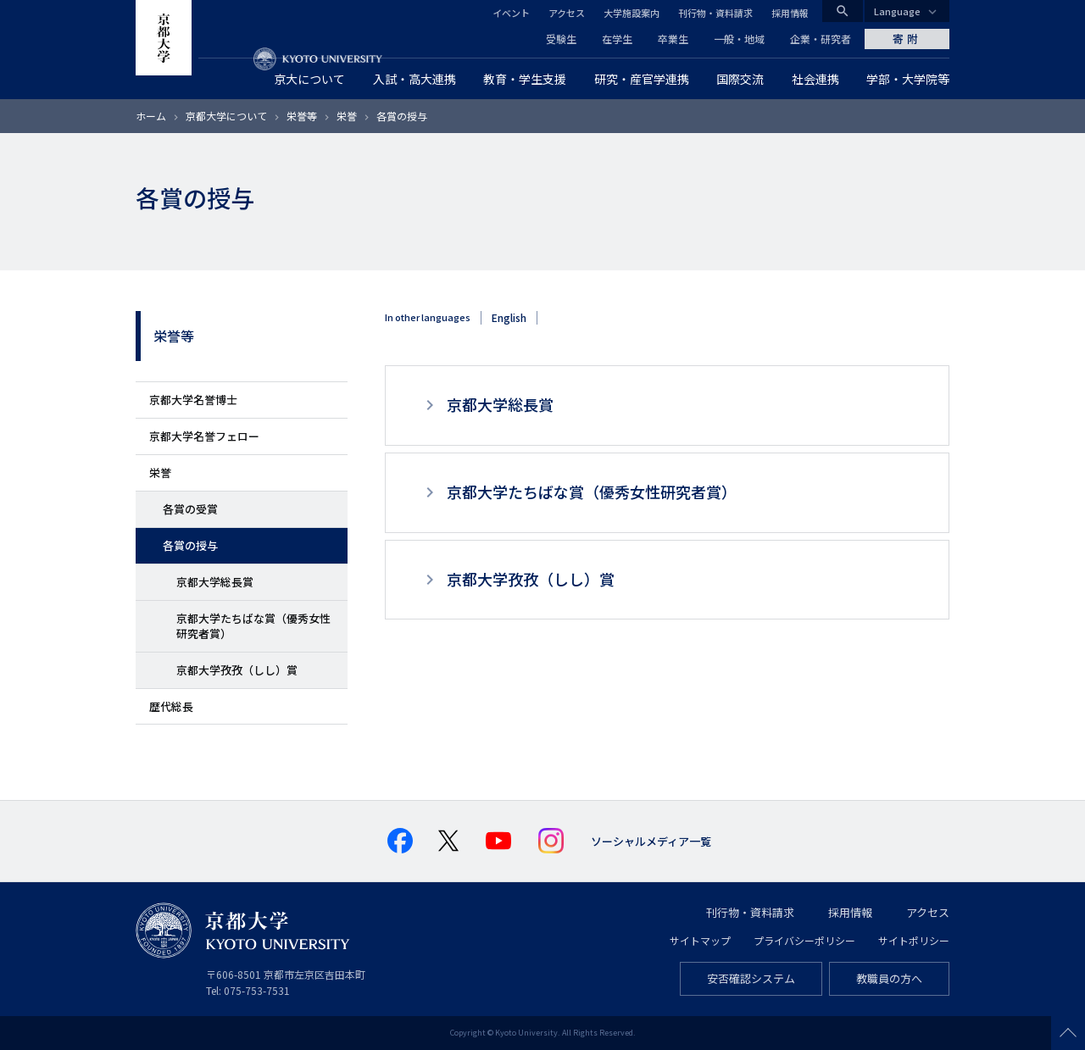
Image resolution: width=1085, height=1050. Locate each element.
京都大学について (226, 115)
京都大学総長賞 (214, 582)
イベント (511, 12)
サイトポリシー (913, 940)
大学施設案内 (631, 12)
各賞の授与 (190, 545)
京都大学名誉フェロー (204, 436)
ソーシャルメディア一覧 (651, 841)
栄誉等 (302, 115)
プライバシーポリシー (804, 940)
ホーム (151, 115)
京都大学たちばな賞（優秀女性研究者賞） (253, 626)
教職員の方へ (889, 978)
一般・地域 (739, 38)
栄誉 (347, 115)
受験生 (561, 38)
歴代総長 (171, 706)
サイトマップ (700, 940)
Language (897, 11)
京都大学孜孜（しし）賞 (237, 670)
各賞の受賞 (190, 509)
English (509, 318)
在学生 (617, 38)
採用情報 (790, 12)
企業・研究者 (820, 38)
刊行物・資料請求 (715, 12)
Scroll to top (1068, 1033)
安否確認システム (751, 978)
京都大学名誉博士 (193, 400)
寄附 (907, 39)
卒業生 (673, 38)
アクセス (566, 12)
